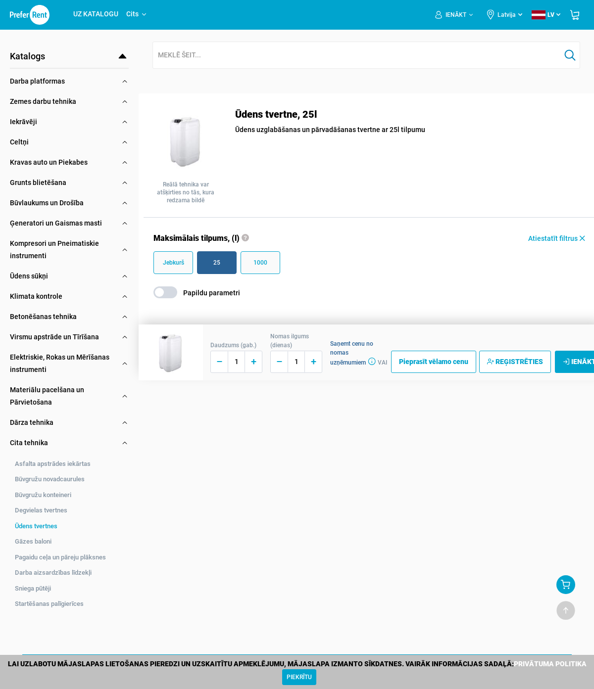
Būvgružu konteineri (43, 495)
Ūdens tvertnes (36, 526)
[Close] (299, 677)
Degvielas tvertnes (41, 510)
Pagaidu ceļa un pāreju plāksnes (60, 557)
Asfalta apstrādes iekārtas (53, 463)
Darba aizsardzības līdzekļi (53, 572)
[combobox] (356, 55)
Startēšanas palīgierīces (49, 603)
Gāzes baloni (33, 541)
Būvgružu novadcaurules (50, 479)
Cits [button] (137, 14)
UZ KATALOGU (95, 14)
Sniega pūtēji (33, 588)
